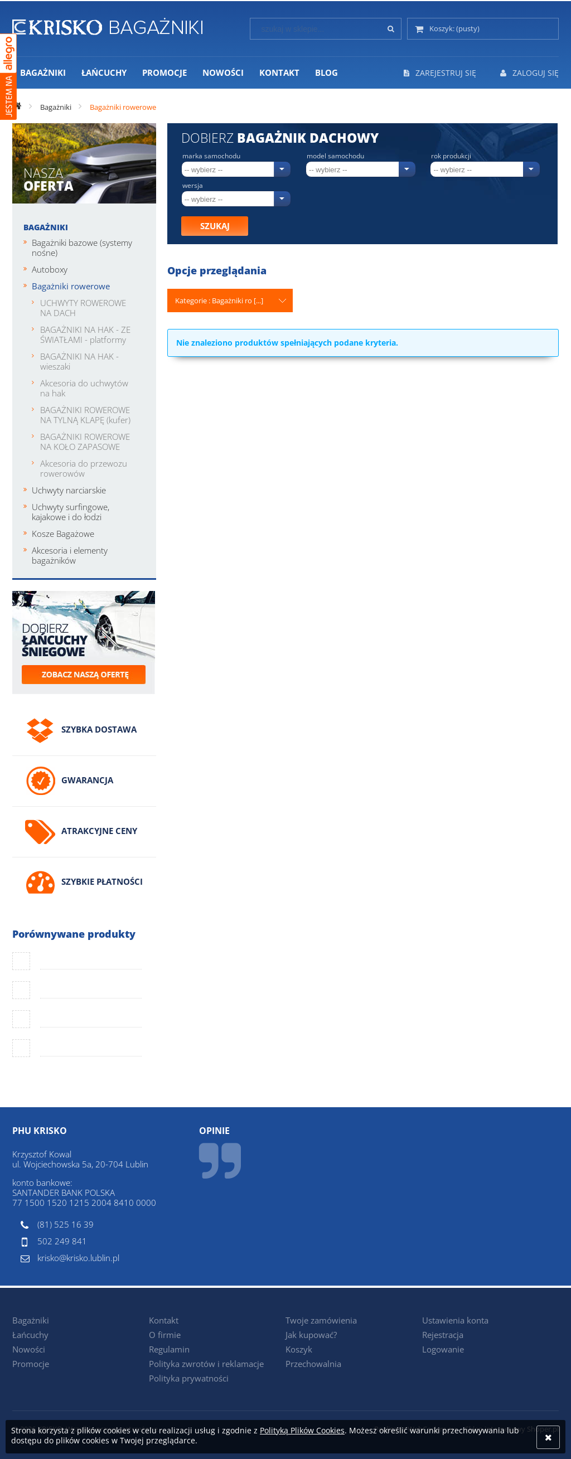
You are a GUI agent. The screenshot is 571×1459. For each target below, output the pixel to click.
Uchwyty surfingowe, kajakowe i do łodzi (70, 511)
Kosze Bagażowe (63, 533)
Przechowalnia (313, 1363)
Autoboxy (49, 269)
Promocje (30, 1363)
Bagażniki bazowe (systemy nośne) (82, 247)
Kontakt (163, 1320)
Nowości (28, 1349)
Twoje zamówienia (321, 1320)
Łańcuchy (30, 1334)
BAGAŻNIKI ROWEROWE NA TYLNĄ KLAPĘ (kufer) (85, 414)
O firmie (165, 1334)
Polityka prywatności (189, 1378)
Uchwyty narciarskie (69, 490)
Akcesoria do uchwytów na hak (84, 388)
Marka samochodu (211, 156)
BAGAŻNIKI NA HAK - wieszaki (79, 361)
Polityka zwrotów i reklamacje (206, 1363)
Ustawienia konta (455, 1320)
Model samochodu (335, 156)
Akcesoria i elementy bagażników (70, 555)
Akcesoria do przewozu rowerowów (83, 468)
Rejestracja (442, 1334)
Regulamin (169, 1349)
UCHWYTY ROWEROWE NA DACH (83, 307)
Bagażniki (45, 227)
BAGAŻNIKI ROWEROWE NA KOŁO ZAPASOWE (85, 441)
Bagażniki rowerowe (71, 286)
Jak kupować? (311, 1334)
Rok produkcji (451, 156)
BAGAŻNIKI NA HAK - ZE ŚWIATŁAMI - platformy (85, 334)
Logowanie (443, 1349)
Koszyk (299, 1349)
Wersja (192, 185)
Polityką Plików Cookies (302, 1430)
